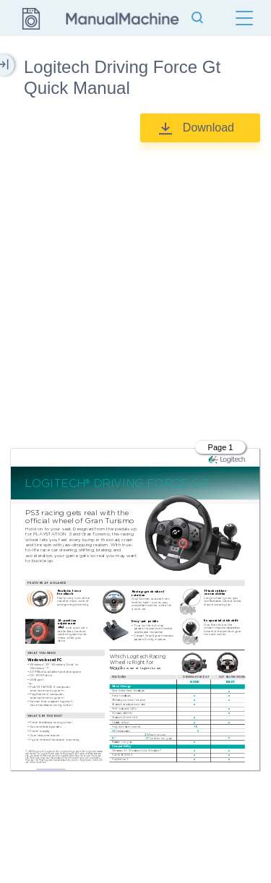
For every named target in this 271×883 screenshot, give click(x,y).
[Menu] (244, 18)
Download (208, 127)
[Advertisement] (135, 288)
